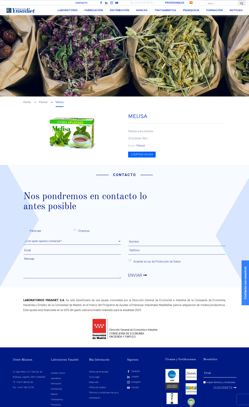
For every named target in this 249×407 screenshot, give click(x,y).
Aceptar (219, 382)
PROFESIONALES (174, 2)
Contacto (81, 3)
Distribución (119, 10)
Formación (214, 10)
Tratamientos (165, 10)
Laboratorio (68, 10)
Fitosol (140, 145)
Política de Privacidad (98, 372)
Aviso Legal (94, 377)
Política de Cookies (97, 387)
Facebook (133, 371)
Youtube (133, 387)
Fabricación (94, 10)
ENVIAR (137, 275)
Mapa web (93, 382)
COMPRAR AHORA (142, 154)
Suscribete (225, 388)
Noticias (236, 10)
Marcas (141, 10)
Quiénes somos (58, 373)
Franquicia (191, 10)
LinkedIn (133, 376)
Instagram (134, 382)
